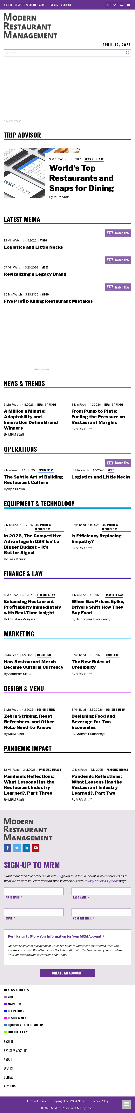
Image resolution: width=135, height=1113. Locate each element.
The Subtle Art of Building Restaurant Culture (33, 479)
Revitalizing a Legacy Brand (35, 274)
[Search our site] (64, 53)
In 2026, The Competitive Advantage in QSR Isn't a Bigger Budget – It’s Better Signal (32, 544)
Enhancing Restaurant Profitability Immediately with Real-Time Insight (32, 607)
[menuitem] (8, 5)
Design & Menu (46, 709)
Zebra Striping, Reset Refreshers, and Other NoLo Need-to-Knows (29, 721)
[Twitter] (114, 4)
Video (43, 240)
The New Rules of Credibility (90, 664)
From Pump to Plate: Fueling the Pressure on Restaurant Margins (98, 416)
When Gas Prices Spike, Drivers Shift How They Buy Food (97, 607)
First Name (12, 897)
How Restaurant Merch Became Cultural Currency (33, 664)
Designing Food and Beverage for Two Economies (93, 721)
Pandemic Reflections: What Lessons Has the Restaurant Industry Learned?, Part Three (29, 785)
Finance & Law (46, 595)
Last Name (79, 897)
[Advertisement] (67, 92)
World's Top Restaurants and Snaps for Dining (81, 178)
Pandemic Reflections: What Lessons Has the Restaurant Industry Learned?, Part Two (96, 785)
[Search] (128, 53)
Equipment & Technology (43, 527)
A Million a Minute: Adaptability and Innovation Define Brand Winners (31, 419)
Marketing (44, 655)
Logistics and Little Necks (33, 247)
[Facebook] (107, 4)
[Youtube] (128, 4)
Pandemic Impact (50, 769)
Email (8, 918)
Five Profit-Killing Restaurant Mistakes (48, 301)
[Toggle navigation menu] (126, 1104)
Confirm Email (82, 918)
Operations (46, 470)
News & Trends (94, 159)
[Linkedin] (121, 4)
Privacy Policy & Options (100, 881)
